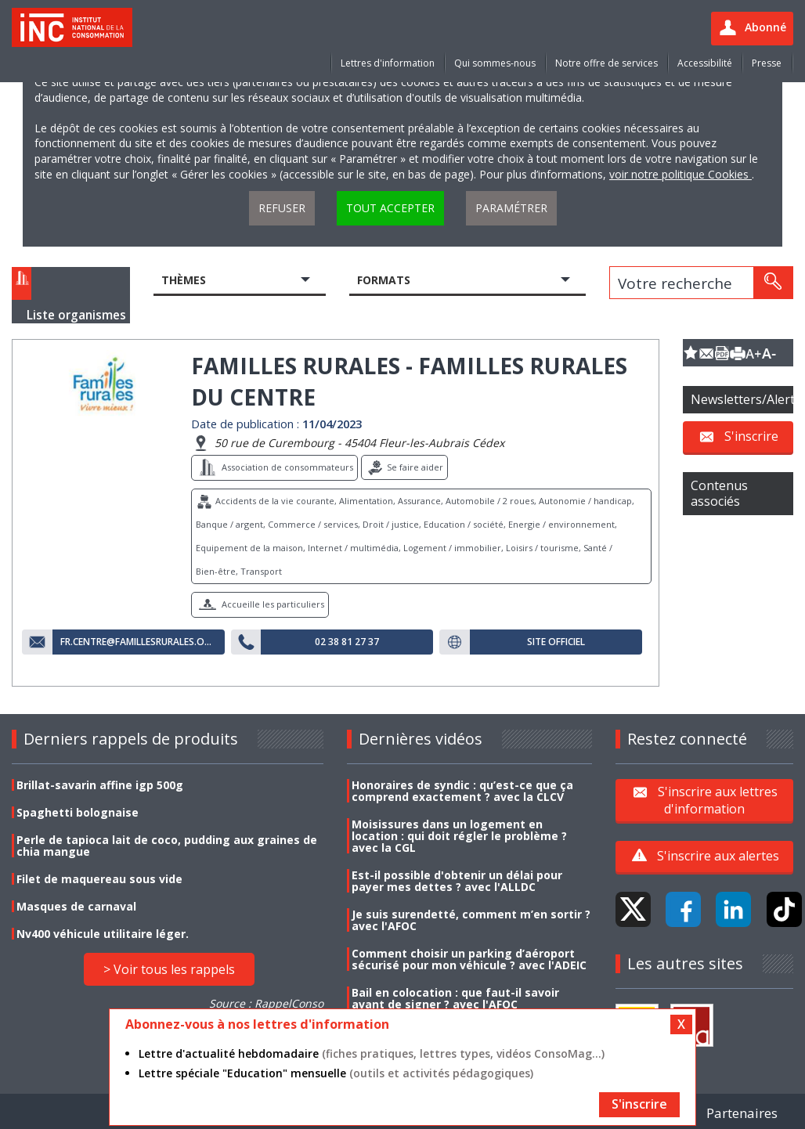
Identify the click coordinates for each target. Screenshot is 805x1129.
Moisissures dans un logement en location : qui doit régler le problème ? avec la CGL (459, 836)
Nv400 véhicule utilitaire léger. (102, 933)
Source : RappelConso (266, 1003)
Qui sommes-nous (495, 63)
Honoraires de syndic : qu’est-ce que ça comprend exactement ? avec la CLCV (462, 790)
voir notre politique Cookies (680, 174)
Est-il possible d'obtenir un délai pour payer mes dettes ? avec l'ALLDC (457, 880)
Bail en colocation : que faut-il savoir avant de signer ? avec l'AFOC (455, 998)
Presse (767, 63)
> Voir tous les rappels (169, 969)
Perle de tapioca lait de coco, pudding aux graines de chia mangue (166, 845)
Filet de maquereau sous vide (99, 878)
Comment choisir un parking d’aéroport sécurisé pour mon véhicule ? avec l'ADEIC (469, 959)
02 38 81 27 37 (347, 642)
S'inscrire (751, 436)
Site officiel (556, 642)
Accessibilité (704, 63)
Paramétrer (511, 207)
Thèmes (183, 279)
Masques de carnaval (76, 906)
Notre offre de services (606, 63)
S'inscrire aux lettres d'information (718, 799)
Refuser (281, 207)
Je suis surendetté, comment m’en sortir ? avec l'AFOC (471, 920)
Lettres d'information (388, 63)
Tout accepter (390, 207)
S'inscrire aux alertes (718, 855)
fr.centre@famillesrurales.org (138, 642)
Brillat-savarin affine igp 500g (99, 784)
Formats (383, 279)
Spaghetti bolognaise (77, 812)
